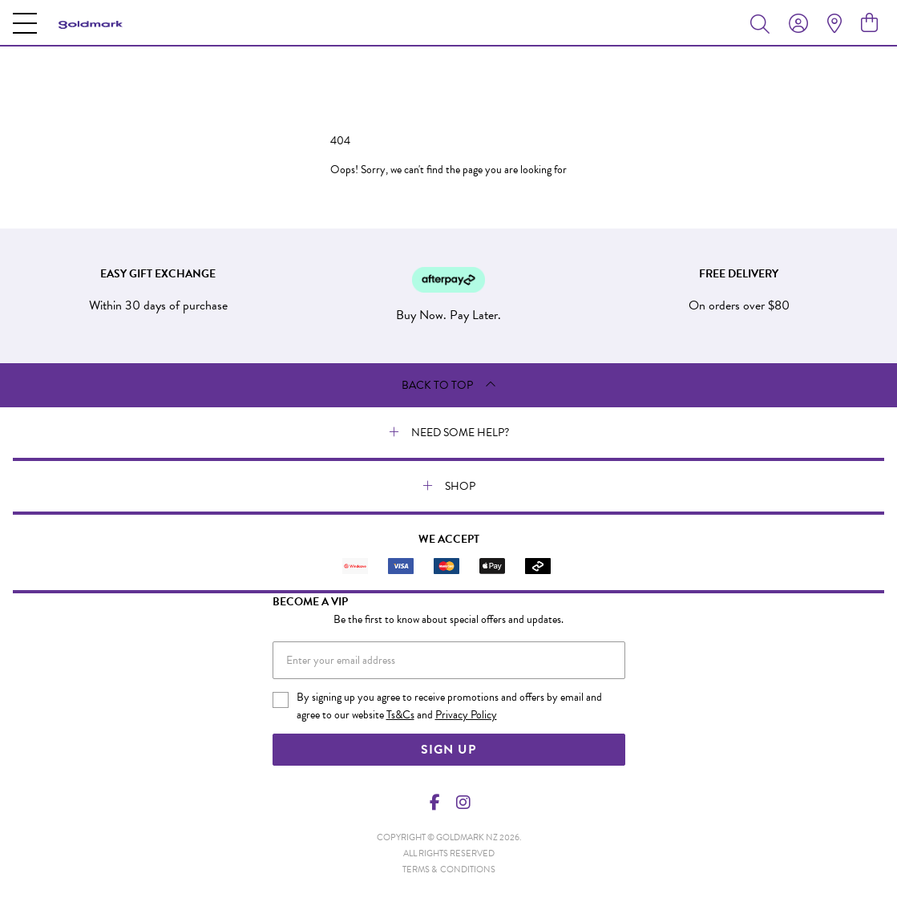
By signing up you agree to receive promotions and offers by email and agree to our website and (449, 706)
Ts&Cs (400, 714)
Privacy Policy (466, 714)
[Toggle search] (763, 23)
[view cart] (869, 23)
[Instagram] (462, 802)
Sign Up (448, 749)
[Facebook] (434, 802)
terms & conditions (448, 869)
